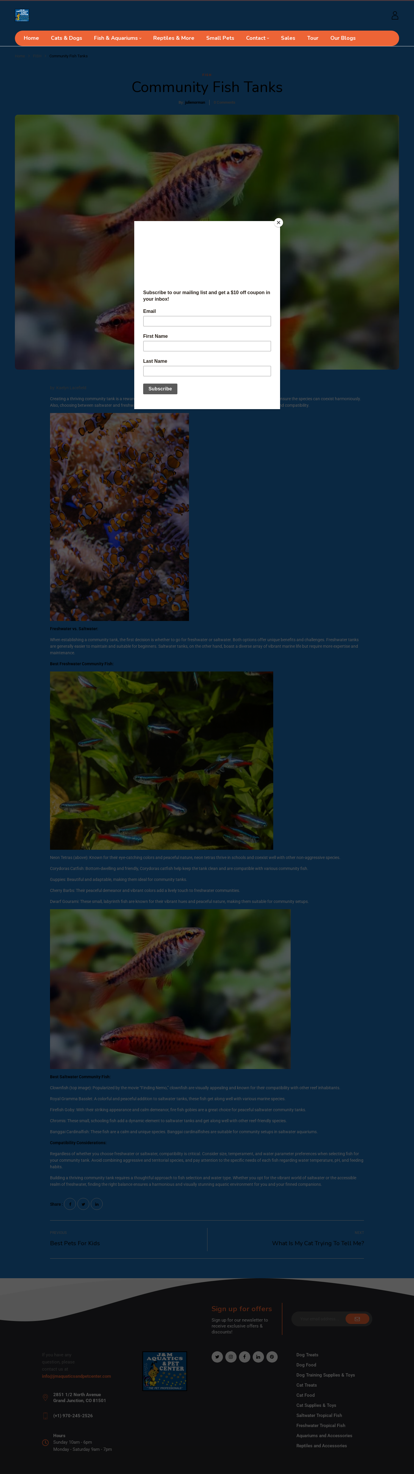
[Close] (278, 222)
